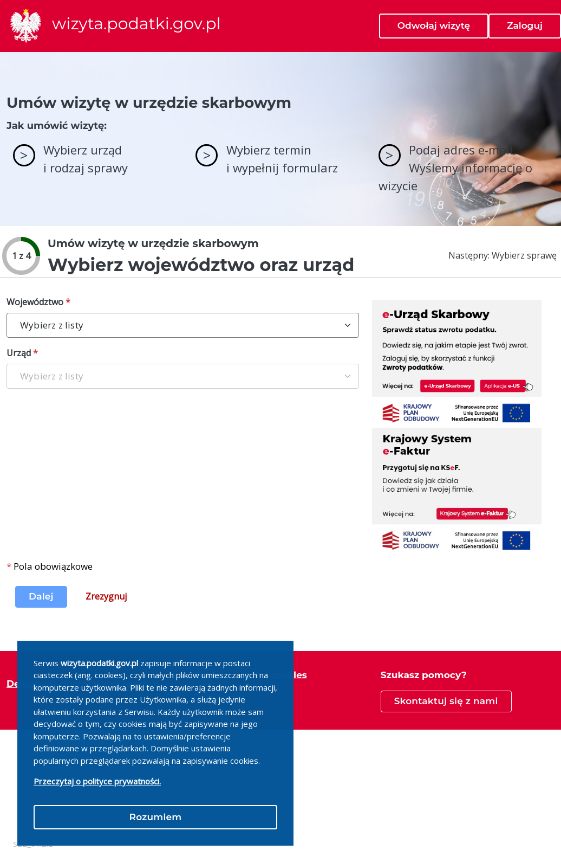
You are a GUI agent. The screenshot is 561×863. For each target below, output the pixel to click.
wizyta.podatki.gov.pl (136, 24)
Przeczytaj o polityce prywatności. (97, 781)
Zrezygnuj (106, 596)
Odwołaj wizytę (433, 25)
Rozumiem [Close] (155, 817)
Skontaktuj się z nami (446, 700)
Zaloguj (525, 25)
